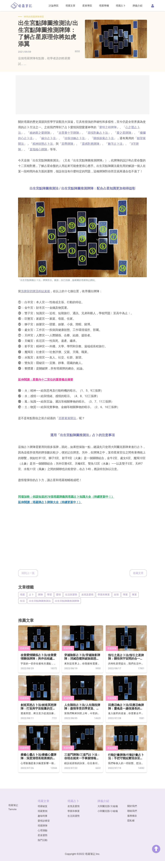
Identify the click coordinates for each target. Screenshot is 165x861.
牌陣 (40, 594)
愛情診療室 (44, 820)
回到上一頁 (28, 573)
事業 (134, 594)
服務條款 (132, 815)
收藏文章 (138, 573)
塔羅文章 (70, 5)
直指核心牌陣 (38, 149)
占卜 (31, 594)
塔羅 (22, 594)
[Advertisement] (82, 95)
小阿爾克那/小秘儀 (107, 811)
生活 (22, 600)
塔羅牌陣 (24, 648)
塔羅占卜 (121, 5)
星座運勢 (42, 835)
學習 (49, 594)
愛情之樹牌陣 (108, 127)
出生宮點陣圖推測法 (40, 600)
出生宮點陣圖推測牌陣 (67, 600)
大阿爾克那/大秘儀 (107, 806)
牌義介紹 (137, 5)
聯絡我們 (132, 810)
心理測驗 (42, 830)
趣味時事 (42, 815)
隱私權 (131, 820)
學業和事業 (104, 594)
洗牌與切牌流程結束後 (35, 291)
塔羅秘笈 (42, 806)
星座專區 (87, 5)
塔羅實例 (42, 811)
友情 (116, 594)
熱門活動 (42, 840)
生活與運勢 (71, 594)
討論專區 (53, 5)
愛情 (58, 594)
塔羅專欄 (104, 5)
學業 (125, 594)
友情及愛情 (87, 594)
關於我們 (132, 806)
